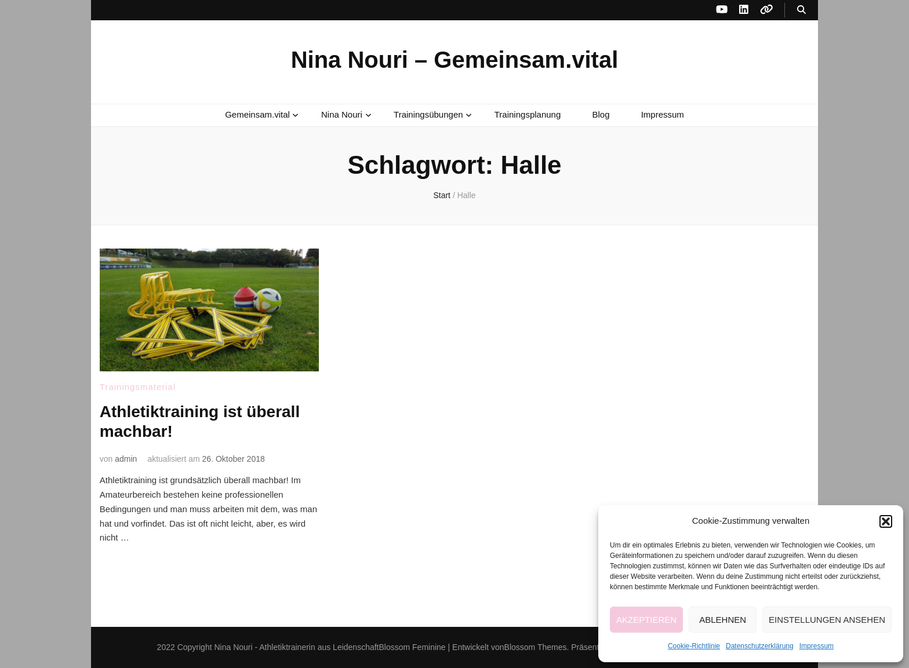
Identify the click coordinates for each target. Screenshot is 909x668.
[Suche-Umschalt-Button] (801, 10)
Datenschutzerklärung (760, 646)
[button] (886, 521)
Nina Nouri (341, 114)
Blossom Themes (535, 647)
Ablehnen (722, 620)
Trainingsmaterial (138, 387)
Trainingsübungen (428, 114)
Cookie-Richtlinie (694, 646)
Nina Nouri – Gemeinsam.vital (455, 59)
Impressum (816, 646)
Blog (600, 114)
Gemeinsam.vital (257, 114)
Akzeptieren (646, 620)
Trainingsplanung (528, 114)
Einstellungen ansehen (827, 620)
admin (126, 458)
